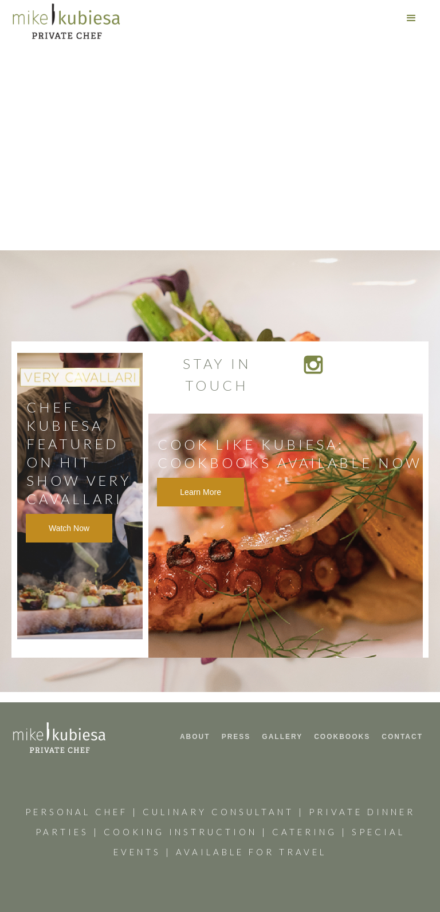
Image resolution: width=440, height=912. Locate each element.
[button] (411, 18)
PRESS (236, 737)
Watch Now (69, 528)
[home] (66, 21)
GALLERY (282, 737)
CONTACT (402, 737)
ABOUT (195, 737)
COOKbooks (342, 737)
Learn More (200, 492)
